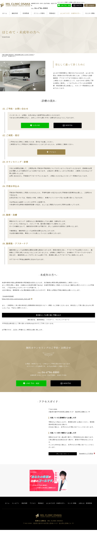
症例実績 (26, 13)
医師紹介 (52, 13)
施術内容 (15, 13)
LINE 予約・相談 (33, 384)
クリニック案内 (39, 13)
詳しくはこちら (61, 455)
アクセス (52, 153)
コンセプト (22, 504)
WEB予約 (69, 126)
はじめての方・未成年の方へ (70, 13)
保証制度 (31, 504)
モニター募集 (90, 13)
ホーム (4, 13)
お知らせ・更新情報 (48, 506)
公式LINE (36, 126)
